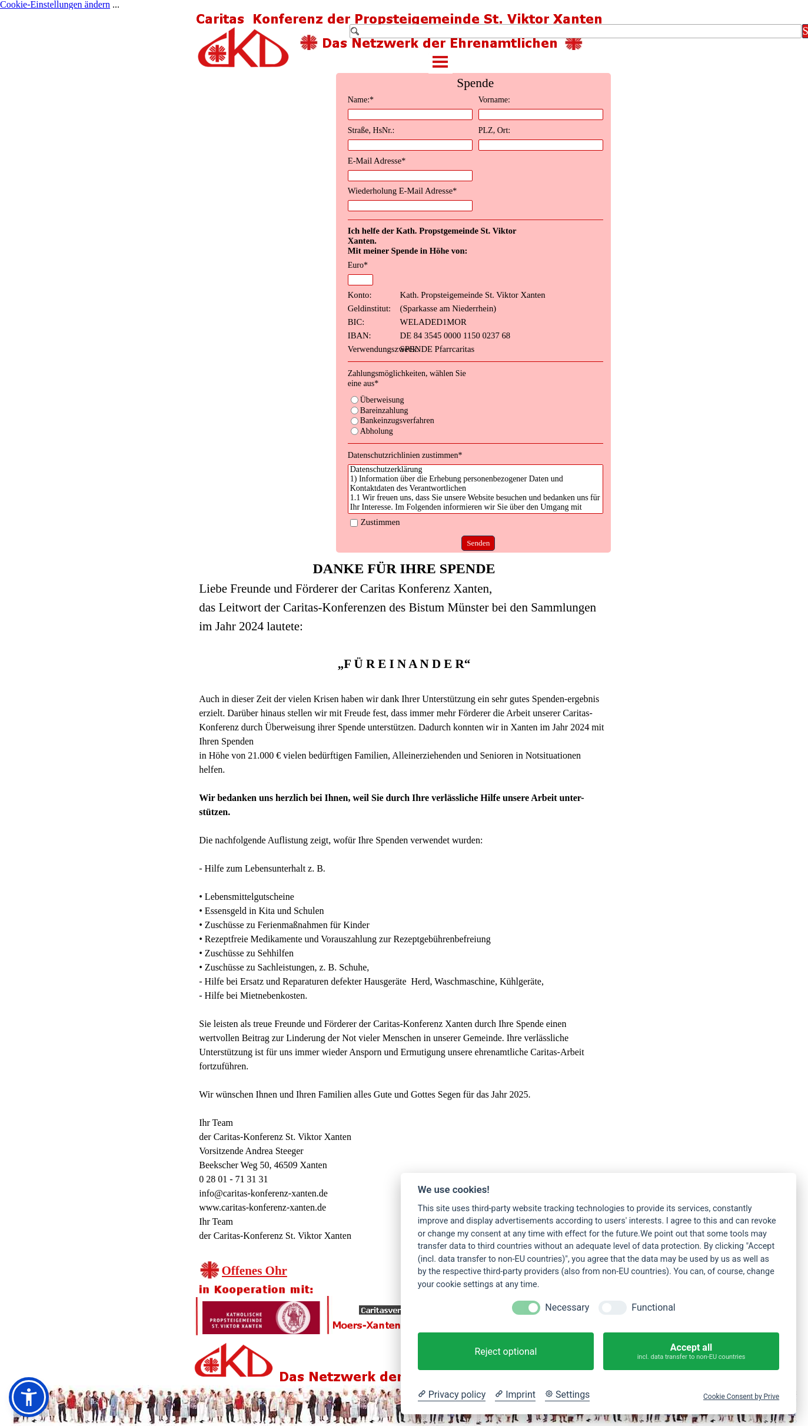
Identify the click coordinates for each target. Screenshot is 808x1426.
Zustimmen (380, 522)
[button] (29, 1397)
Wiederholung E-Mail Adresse (402, 190)
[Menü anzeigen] (440, 61)
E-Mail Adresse (377, 160)
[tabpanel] (404, 900)
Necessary (567, 1307)
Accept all (691, 1351)
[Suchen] (576, 31)
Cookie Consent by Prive (741, 1396)
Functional (653, 1307)
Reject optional (505, 1351)
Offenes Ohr (254, 1271)
